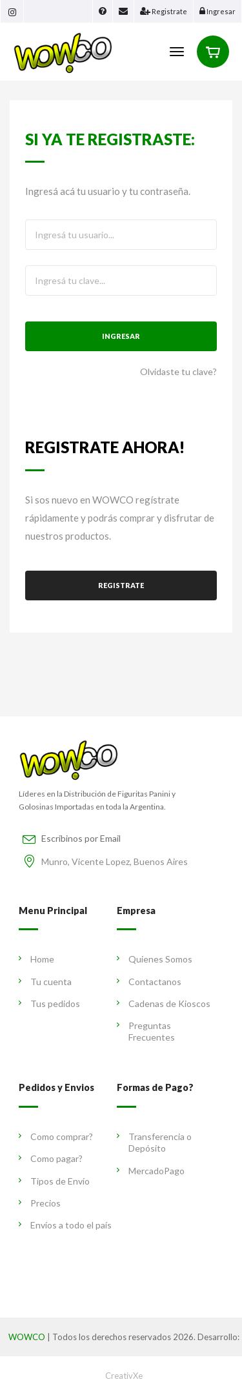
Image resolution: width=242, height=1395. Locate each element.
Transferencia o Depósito (154, 1142)
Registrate (121, 585)
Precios (40, 1202)
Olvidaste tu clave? (178, 371)
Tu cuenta (45, 981)
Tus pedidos (49, 1003)
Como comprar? (56, 1136)
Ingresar (121, 336)
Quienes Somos (154, 958)
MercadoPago (151, 1170)
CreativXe (124, 1375)
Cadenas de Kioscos (163, 1003)
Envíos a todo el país (65, 1224)
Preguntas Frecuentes (146, 1031)
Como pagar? (51, 1158)
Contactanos (149, 981)
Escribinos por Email (81, 838)
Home (36, 958)
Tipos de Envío (54, 1181)
